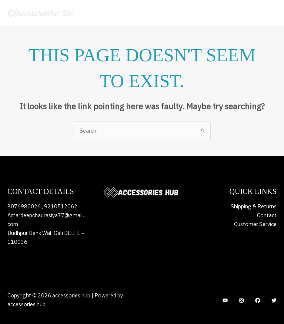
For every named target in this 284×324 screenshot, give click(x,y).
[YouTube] (225, 300)
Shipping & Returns (254, 206)
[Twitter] (274, 300)
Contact (267, 215)
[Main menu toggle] (269, 13)
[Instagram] (241, 300)
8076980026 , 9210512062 (42, 206)
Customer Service (255, 224)
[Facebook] (257, 300)
